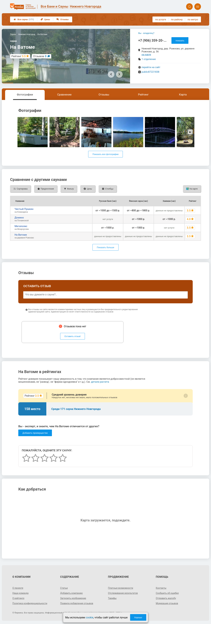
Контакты (161, 588)
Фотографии (25, 94)
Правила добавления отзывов (76, 603)
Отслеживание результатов (123, 593)
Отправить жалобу (166, 598)
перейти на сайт (151, 67)
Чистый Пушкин (24, 209)
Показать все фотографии (105, 154)
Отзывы (63, 19)
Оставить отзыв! (72, 336)
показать (180, 40)
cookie (89, 617)
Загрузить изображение (73, 598)
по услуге (160, 19)
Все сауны (24, 19)
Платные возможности (120, 588)
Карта (183, 94)
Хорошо (138, 617)
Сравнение (64, 94)
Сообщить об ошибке (167, 593)
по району (176, 19)
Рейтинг (143, 94)
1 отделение (149, 59)
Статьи (64, 588)
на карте (146, 54)
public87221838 (150, 71)
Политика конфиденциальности (29, 603)
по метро (193, 19)
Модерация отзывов (167, 603)
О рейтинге (18, 598)
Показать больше (105, 247)
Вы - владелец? (146, 33)
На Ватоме (21, 234)
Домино (19, 217)
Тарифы (112, 598)
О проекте (17, 588)
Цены (45, 19)
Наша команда (20, 593)
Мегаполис (21, 226)
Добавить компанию (71, 593)
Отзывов (39, 56)
